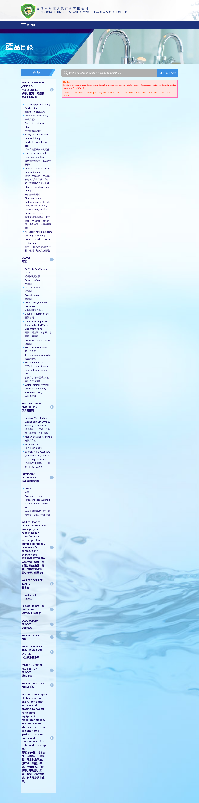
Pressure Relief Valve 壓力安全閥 (36, 349)
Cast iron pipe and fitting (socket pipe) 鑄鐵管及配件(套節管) (37, 108)
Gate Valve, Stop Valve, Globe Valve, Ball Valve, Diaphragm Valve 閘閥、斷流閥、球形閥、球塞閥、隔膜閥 (38, 329)
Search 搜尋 (168, 73)
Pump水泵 (28, 490)
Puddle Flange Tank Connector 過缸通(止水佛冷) (34, 609)
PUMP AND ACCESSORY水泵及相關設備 (30, 477)
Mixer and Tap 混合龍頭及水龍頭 (34, 446)
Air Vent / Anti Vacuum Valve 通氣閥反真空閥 (36, 272)
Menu (31, 25)
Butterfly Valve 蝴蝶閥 (32, 297)
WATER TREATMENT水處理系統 (34, 685)
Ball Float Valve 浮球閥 (32, 289)
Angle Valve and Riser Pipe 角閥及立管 (38, 438)
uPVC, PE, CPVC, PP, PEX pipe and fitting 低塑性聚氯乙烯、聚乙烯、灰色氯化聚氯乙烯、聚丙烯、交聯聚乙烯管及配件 (38, 176)
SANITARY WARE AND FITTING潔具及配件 (31, 407)
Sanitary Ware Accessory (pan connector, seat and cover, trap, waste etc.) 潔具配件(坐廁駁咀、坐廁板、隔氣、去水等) (37, 459)
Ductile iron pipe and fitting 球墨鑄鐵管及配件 (35, 127)
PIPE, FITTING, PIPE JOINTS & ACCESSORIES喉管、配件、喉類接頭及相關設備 (33, 90)
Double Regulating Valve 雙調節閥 (37, 315)
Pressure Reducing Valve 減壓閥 (37, 341)
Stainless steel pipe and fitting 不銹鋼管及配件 (37, 190)
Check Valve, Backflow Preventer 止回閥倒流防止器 (36, 306)
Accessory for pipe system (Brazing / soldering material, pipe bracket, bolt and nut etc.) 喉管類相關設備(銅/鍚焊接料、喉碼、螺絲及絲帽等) (38, 241)
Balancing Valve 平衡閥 (33, 282)
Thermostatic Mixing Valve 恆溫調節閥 (38, 356)
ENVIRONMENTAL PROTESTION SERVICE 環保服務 (32, 670)
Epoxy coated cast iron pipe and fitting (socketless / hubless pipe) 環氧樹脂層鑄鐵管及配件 (37, 142)
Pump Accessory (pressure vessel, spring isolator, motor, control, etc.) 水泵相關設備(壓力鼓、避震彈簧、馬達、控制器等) (37, 505)
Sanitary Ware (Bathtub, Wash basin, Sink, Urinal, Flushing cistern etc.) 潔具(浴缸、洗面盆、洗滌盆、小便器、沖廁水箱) (37, 425)
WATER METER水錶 (30, 637)
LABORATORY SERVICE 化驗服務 (30, 624)
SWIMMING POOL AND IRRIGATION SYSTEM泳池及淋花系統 (32, 652)
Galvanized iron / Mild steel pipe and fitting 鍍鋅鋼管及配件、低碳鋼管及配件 (38, 159)
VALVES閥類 (26, 259)
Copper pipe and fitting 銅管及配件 (36, 117)
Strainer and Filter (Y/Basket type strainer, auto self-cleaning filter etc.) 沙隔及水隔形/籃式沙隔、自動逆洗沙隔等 (37, 372)
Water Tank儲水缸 (31, 596)
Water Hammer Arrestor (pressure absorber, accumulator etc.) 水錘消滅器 (37, 390)
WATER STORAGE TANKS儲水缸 (32, 583)
